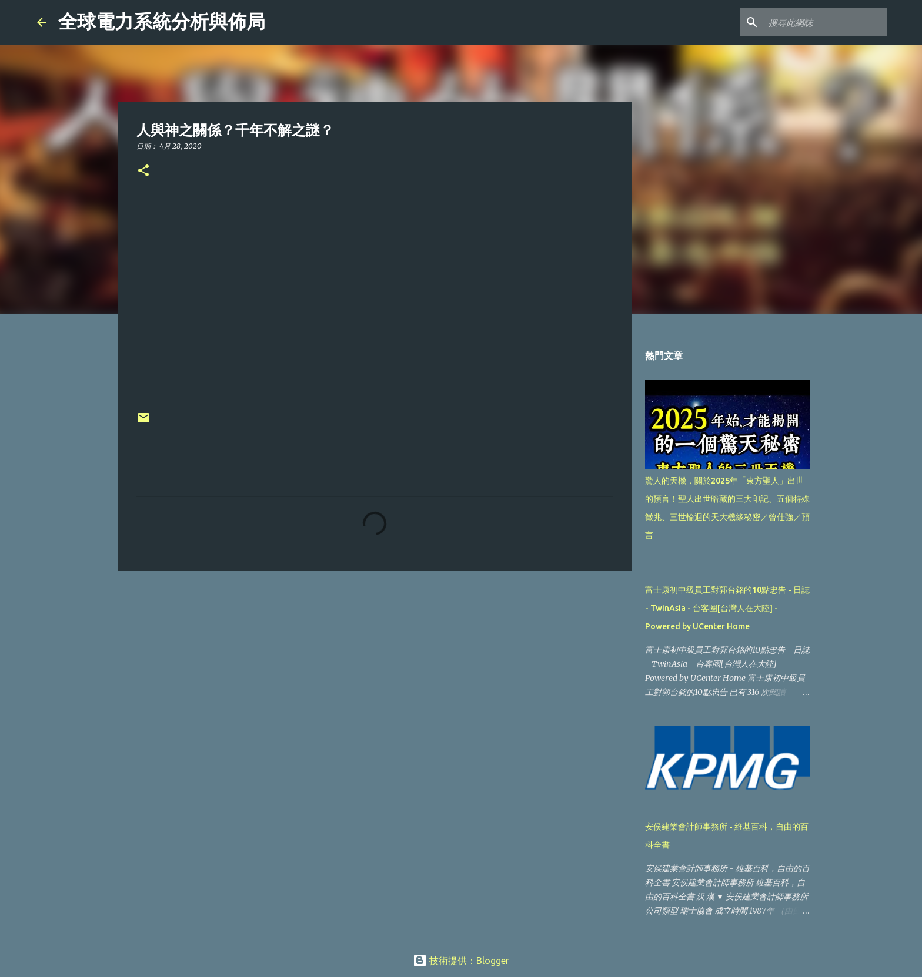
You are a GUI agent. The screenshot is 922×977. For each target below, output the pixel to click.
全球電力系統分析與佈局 (161, 21)
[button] (143, 171)
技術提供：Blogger (461, 960)
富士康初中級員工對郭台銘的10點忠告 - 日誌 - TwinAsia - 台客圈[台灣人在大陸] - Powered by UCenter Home (727, 608)
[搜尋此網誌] (825, 22)
